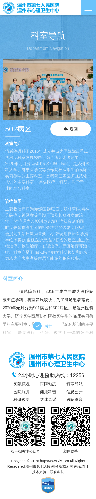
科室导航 (74, 384)
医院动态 (48, 384)
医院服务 (21, 392)
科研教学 (21, 399)
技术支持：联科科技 (48, 472)
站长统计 (81, 466)
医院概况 (21, 384)
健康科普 (48, 392)
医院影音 (74, 399)
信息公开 (74, 392)
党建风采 (48, 399)
